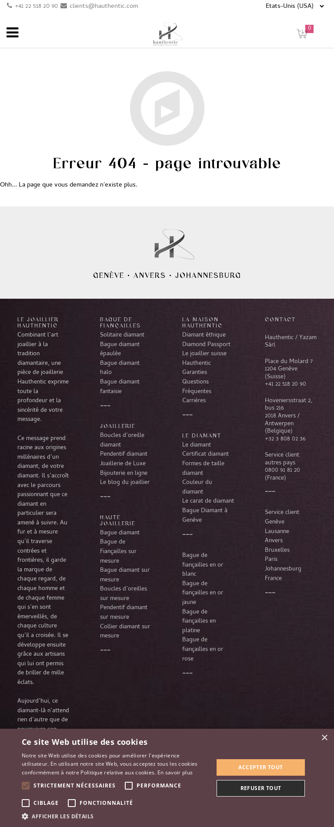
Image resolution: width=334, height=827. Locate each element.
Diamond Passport (206, 345)
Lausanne (277, 532)
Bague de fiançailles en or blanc (202, 565)
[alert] (167, 778)
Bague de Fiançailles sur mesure (118, 551)
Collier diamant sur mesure (125, 631)
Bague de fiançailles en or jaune (202, 593)
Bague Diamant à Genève (204, 515)
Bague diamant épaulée (120, 349)
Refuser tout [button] (260, 788)
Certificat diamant (205, 454)
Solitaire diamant (122, 335)
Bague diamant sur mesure (125, 575)
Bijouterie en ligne (123, 473)
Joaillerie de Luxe (123, 464)
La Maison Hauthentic (202, 322)
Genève (108, 275)
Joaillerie (117, 425)
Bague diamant (120, 533)
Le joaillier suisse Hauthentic (204, 358)
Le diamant (196, 445)
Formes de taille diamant (203, 468)
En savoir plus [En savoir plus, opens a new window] (175, 772)
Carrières (194, 401)
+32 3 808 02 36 (285, 439)
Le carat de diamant (208, 501)
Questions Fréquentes (196, 387)
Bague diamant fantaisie (120, 387)
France (273, 579)
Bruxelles (277, 550)
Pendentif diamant (123, 454)
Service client (282, 512)
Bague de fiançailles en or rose (202, 649)
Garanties (194, 372)
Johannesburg (208, 275)
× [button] (324, 738)
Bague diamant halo (120, 368)
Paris (271, 559)
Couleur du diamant (197, 487)
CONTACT (280, 319)
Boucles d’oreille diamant (122, 440)
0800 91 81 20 (282, 470)
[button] (115, 816)
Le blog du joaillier (125, 482)
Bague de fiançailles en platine (199, 621)
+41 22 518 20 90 (36, 6)
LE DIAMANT (201, 435)
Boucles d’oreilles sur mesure (123, 594)
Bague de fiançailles (120, 322)
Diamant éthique (204, 335)
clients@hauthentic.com (104, 6)
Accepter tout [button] (260, 767)
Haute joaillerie (117, 520)
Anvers (150, 275)
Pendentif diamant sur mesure (123, 612)
